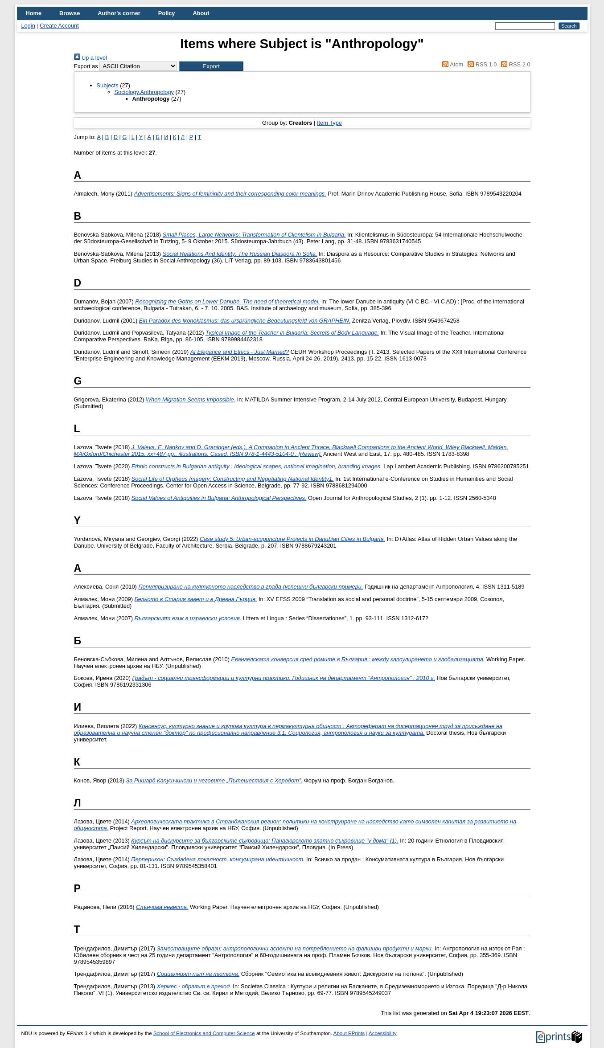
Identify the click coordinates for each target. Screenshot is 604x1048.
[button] (211, 66)
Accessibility (383, 1033)
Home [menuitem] (34, 13)
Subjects (108, 85)
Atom (451, 64)
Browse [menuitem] (69, 13)
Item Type (329, 122)
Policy (166, 13)
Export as (86, 66)
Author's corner (119, 13)
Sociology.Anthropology (144, 92)
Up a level (90, 57)
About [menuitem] (201, 13)
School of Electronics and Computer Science (204, 1033)
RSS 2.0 (514, 64)
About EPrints (349, 1033)
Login (28, 25)
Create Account (59, 25)
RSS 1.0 (481, 64)
